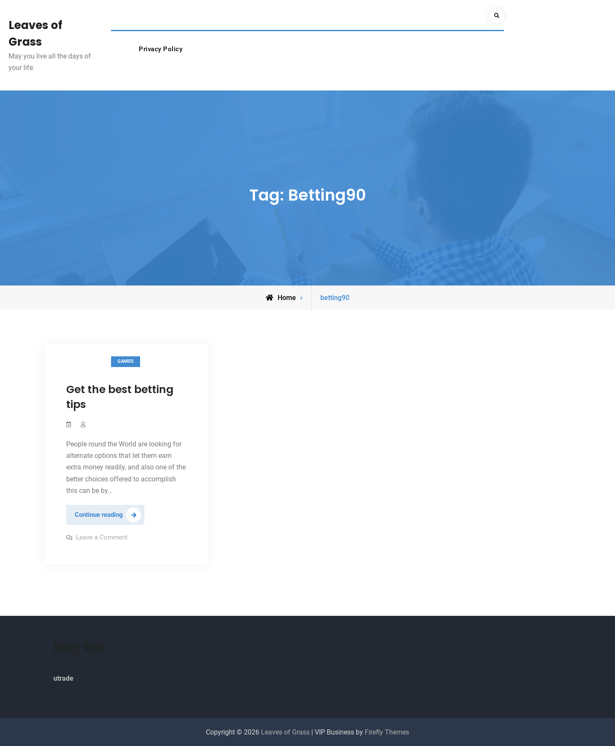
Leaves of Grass (286, 732)
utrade (63, 678)
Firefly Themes (387, 732)
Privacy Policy (160, 49)
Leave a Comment (102, 537)
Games (125, 361)
